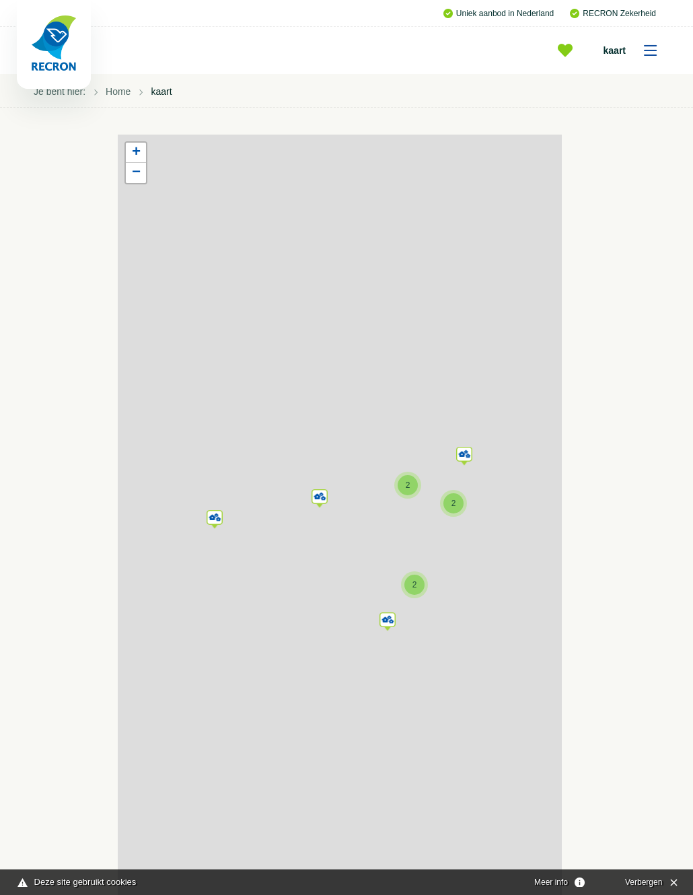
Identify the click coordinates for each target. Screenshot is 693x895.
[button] (215, 517)
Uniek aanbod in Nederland (498, 13)
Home (118, 91)
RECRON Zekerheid (613, 13)
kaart (635, 50)
